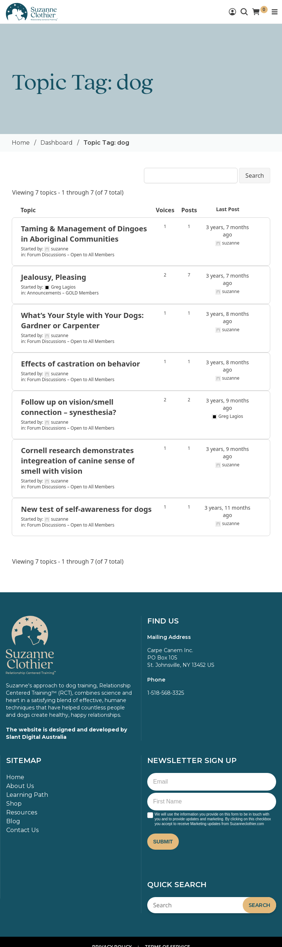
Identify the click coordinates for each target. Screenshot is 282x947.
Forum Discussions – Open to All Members (71, 255)
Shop (14, 803)
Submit (163, 842)
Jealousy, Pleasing (53, 277)
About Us (20, 785)
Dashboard (56, 142)
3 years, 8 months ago (227, 317)
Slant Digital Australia (36, 737)
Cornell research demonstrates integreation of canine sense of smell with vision (77, 460)
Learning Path (27, 794)
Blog (13, 821)
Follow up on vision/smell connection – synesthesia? (68, 407)
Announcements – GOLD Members (63, 293)
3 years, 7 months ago (227, 231)
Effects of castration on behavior (80, 364)
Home (21, 142)
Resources (21, 812)
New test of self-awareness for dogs (86, 509)
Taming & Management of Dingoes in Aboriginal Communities (84, 234)
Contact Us (22, 830)
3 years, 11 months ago (227, 511)
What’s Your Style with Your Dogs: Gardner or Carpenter (82, 320)
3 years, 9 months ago (227, 404)
